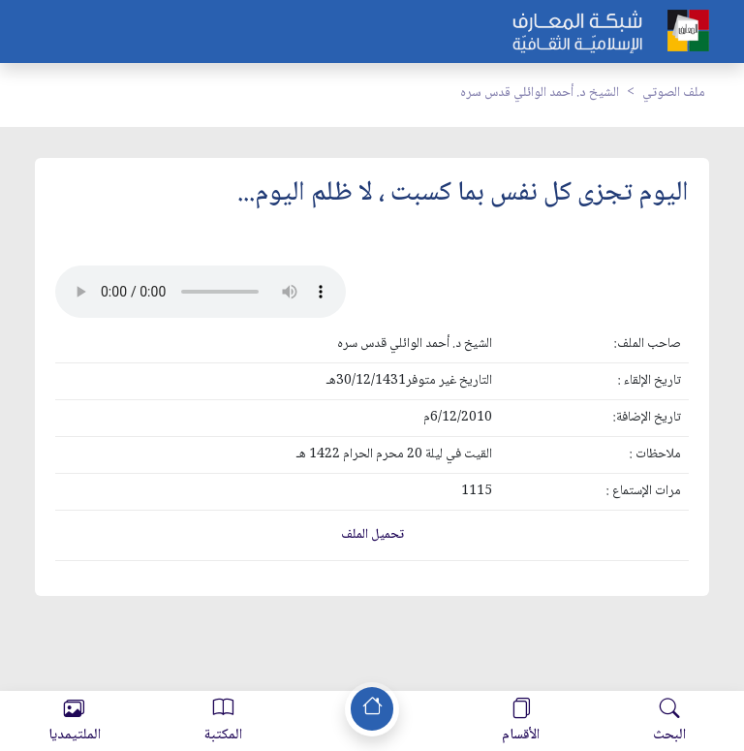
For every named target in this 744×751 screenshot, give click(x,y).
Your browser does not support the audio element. (200, 292)
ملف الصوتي (673, 93)
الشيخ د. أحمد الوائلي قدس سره (539, 93)
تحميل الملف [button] (372, 535)
